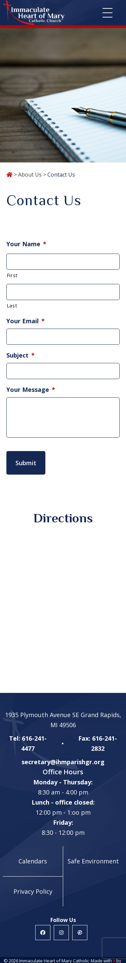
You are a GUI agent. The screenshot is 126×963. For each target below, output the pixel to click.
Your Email (25, 321)
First (12, 275)
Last (12, 305)
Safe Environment (93, 861)
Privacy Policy (32, 891)
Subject (20, 355)
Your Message (30, 390)
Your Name (26, 244)
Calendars (32, 861)
